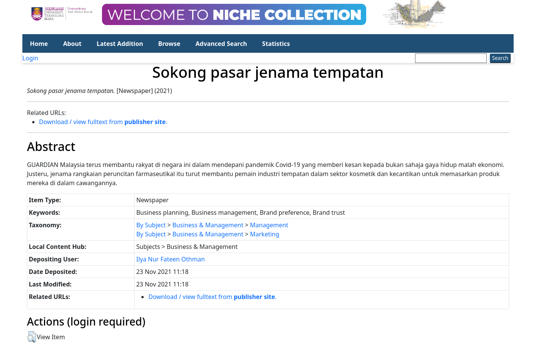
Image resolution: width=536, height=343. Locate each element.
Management (269, 225)
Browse (169, 43)
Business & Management (207, 225)
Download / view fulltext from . (103, 122)
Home (39, 43)
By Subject (151, 225)
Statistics (276, 43)
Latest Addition (120, 43)
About (72, 43)
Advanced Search (221, 43)
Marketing (264, 234)
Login (30, 58)
